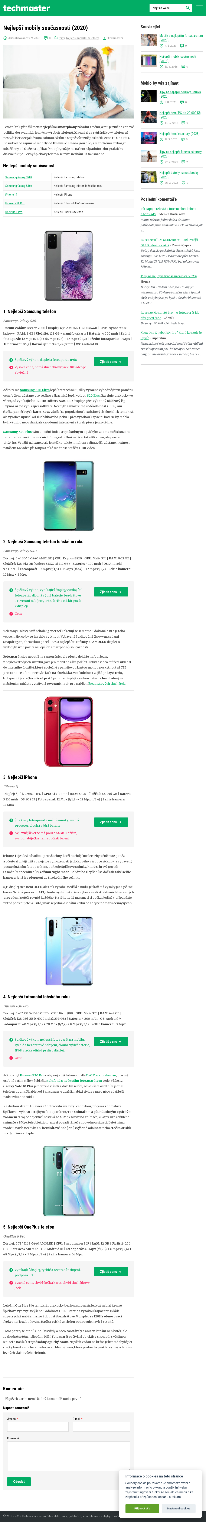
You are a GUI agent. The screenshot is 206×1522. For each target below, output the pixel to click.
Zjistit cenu (111, 362)
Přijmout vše (142, 1508)
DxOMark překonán (101, 1075)
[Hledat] (188, 8)
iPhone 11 (11, 194)
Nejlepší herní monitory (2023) (180, 134)
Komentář (13, 1438)
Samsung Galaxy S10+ (18, 186)
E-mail (76, 1419)
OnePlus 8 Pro (13, 212)
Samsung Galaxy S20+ (18, 177)
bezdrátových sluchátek (107, 684)
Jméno (11, 1419)
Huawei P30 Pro (14, 203)
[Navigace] (199, 8)
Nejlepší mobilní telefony (82, 38)
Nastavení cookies (178, 1508)
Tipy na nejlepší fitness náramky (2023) (169, 276)
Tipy (62, 38)
